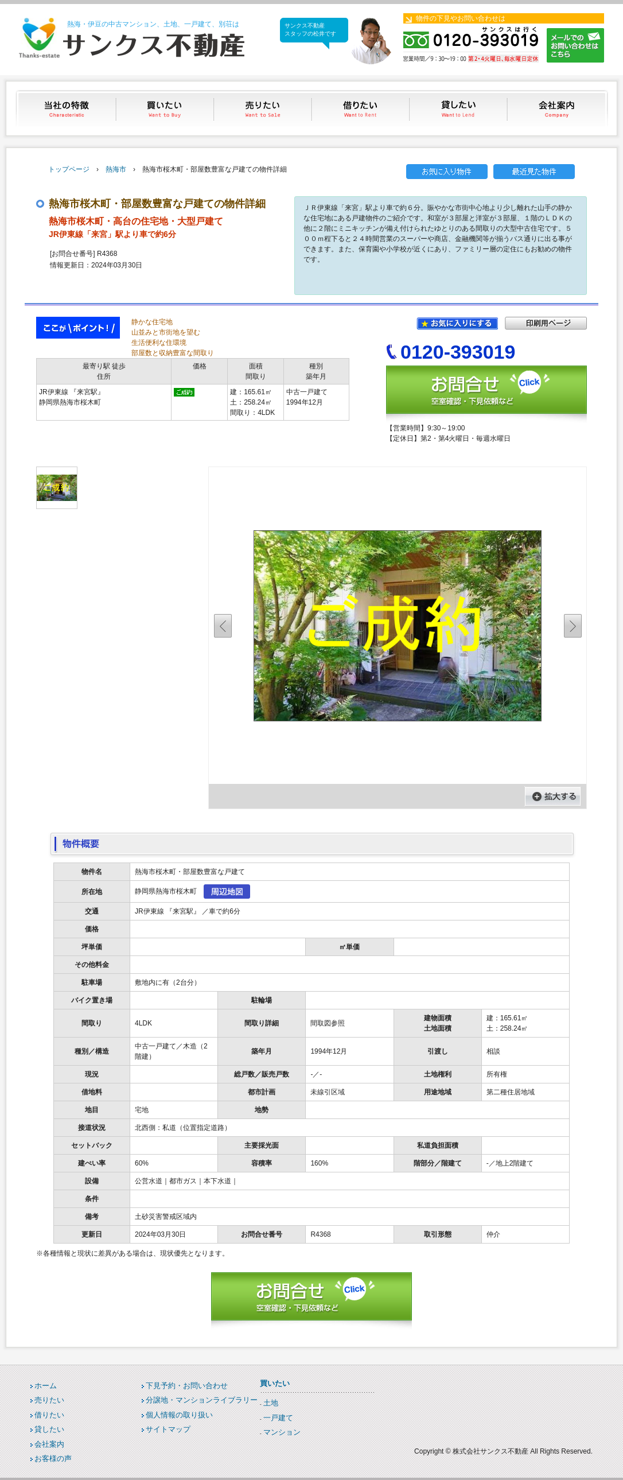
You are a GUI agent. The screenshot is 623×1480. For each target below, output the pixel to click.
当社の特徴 (67, 108)
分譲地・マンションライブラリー (202, 1400)
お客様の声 (53, 1458)
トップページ (68, 169)
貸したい (460, 108)
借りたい (361, 108)
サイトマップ (168, 1429)
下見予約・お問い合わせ (187, 1385)
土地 (270, 1403)
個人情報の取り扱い (179, 1415)
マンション (282, 1432)
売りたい (263, 108)
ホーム (45, 1385)
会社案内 (558, 108)
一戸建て (278, 1417)
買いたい (165, 108)
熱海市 (116, 169)
